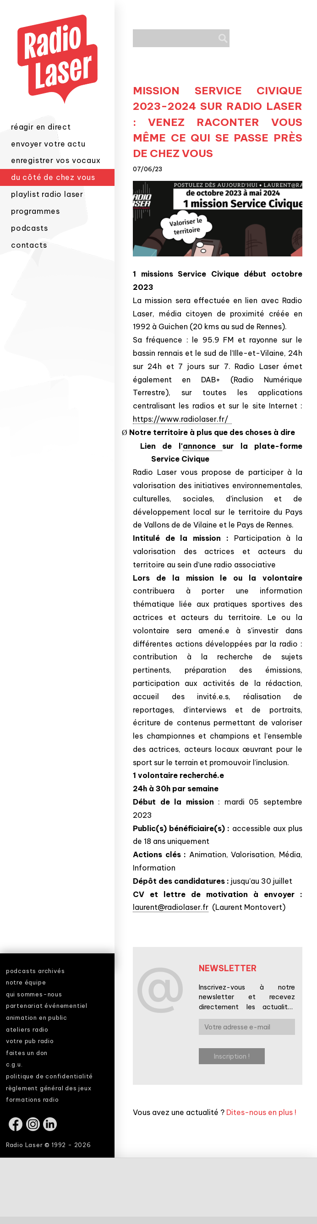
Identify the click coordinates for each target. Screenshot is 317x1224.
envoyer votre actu (48, 143)
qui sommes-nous (34, 994)
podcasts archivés (35, 970)
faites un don (27, 1052)
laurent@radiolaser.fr (170, 907)
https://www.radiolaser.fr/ (182, 419)
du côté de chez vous (53, 177)
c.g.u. (14, 1064)
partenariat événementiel (46, 1005)
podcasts (29, 228)
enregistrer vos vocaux (56, 160)
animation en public (36, 1017)
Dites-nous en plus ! (261, 1112)
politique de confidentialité (49, 1076)
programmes (35, 211)
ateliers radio (27, 1029)
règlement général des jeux (49, 1088)
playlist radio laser (47, 194)
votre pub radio (30, 1040)
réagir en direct (41, 126)
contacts (29, 245)
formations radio (32, 1099)
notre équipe (26, 982)
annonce (202, 446)
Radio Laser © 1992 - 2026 (48, 1144)
